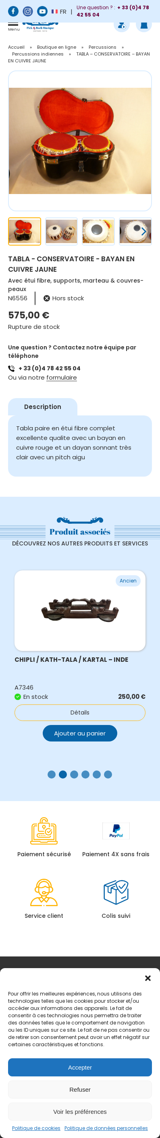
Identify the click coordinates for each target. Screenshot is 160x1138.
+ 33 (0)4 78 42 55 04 (50, 368)
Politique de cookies (36, 1128)
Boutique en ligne (56, 47)
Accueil (16, 47)
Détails (80, 712)
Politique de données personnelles (106, 1128)
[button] (148, 978)
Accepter (80, 1067)
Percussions (102, 47)
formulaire (61, 377)
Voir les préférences (80, 1111)
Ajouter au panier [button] (80, 733)
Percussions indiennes (38, 54)
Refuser (80, 1089)
